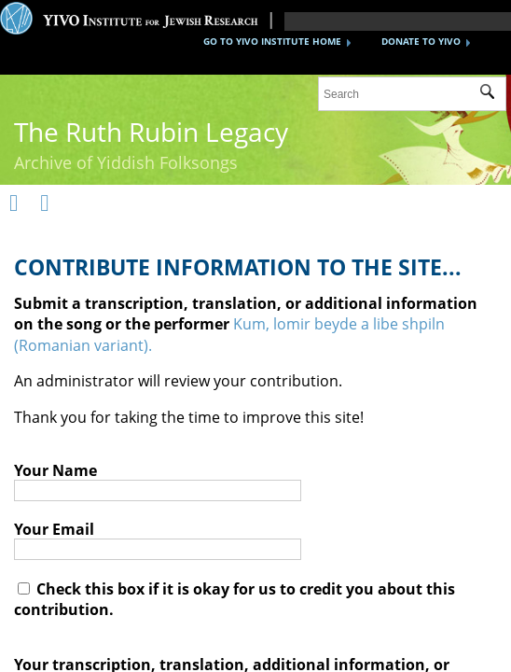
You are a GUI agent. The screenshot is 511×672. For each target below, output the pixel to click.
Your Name (55, 470)
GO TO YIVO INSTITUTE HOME (272, 41)
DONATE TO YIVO (421, 41)
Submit (492, 94)
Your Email (54, 529)
